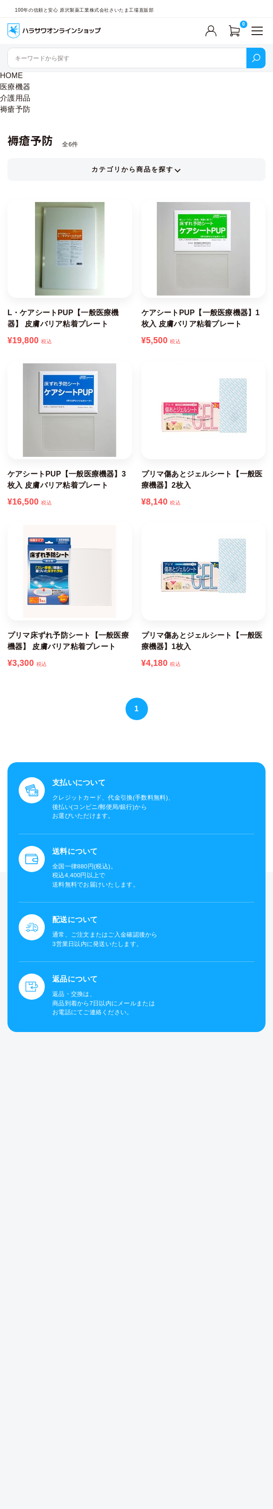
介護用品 (15, 98)
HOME (11, 75)
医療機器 (15, 87)
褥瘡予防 (15, 109)
